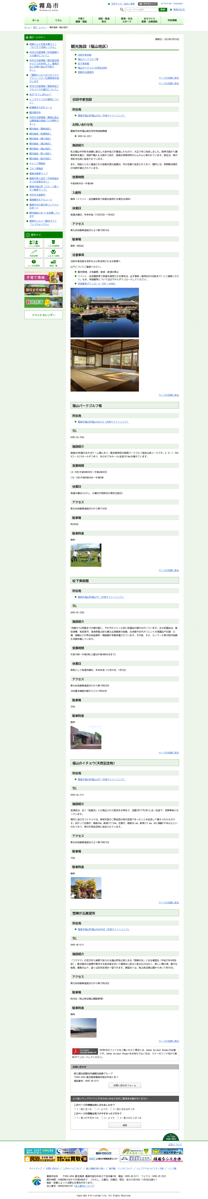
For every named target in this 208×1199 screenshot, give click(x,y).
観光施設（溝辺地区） (40, 144)
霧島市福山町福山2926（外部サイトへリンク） (102, 115)
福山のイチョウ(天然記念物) (92, 68)
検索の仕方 (179, 9)
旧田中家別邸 (84, 55)
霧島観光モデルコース (40, 200)
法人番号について (84, 1186)
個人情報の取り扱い (95, 1168)
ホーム (27, 27)
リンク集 (172, 1168)
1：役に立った (84, 1109)
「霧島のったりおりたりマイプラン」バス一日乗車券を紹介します (44, 78)
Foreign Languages (173, 3)
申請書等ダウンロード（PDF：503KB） (97, 284)
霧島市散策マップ (38, 173)
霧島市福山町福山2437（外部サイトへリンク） (102, 779)
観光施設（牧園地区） (40, 134)
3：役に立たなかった (124, 1109)
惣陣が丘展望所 (86, 72)
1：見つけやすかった (88, 1118)
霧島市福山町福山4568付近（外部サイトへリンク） (104, 929)
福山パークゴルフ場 (88, 59)
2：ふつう (103, 1109)
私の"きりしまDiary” (40, 94)
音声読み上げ (149, 4)
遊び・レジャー (40, 27)
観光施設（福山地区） (40, 149)
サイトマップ (35, 1168)
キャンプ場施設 (37, 163)
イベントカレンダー (43, 315)
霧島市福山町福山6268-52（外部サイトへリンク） (103, 422)
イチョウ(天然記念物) (98, 763)
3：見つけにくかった (131, 1118)
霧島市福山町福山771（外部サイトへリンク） (101, 597)
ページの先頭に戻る (169, 78)
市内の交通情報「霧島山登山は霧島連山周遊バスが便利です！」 (44, 120)
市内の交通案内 (37, 195)
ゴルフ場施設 (36, 168)
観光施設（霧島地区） (40, 129)
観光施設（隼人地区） (40, 153)
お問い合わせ (52, 1168)
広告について (175, 1144)
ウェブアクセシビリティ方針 (150, 1168)
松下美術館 (83, 64)
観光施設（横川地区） (40, 139)
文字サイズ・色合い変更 (123, 4)
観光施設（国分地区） (40, 159)
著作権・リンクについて (120, 1168)
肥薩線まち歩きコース (40, 107)
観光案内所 (35, 112)
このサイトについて (72, 1168)
